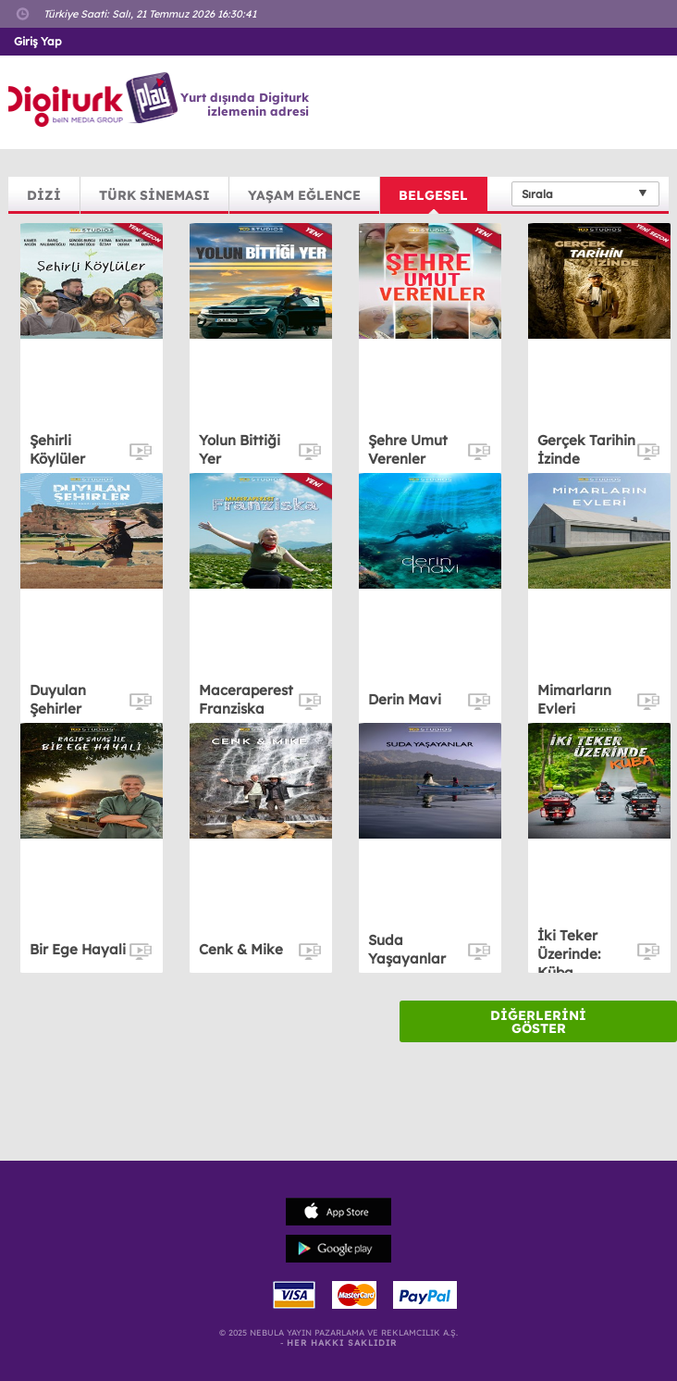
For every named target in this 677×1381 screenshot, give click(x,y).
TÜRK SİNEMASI (154, 195)
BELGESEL (433, 195)
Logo (95, 100)
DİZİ (44, 195)
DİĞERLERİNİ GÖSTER (538, 1022)
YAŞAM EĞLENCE (304, 195)
